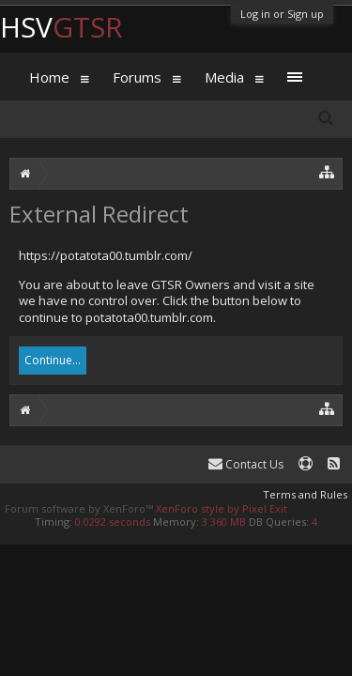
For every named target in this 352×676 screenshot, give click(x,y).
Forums (137, 77)
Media (224, 77)
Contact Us (245, 464)
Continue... (52, 360)
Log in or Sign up (282, 14)
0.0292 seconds (112, 522)
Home (49, 77)
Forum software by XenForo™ (80, 508)
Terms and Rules (305, 494)
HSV (61, 27)
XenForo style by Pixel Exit (221, 508)
